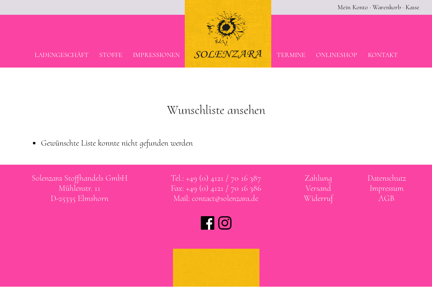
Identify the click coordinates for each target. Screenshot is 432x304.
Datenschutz (386, 178)
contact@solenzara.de (225, 198)
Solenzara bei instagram (225, 223)
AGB (386, 198)
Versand (318, 188)
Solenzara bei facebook (207, 223)
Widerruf (318, 198)
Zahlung (318, 178)
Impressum (387, 188)
